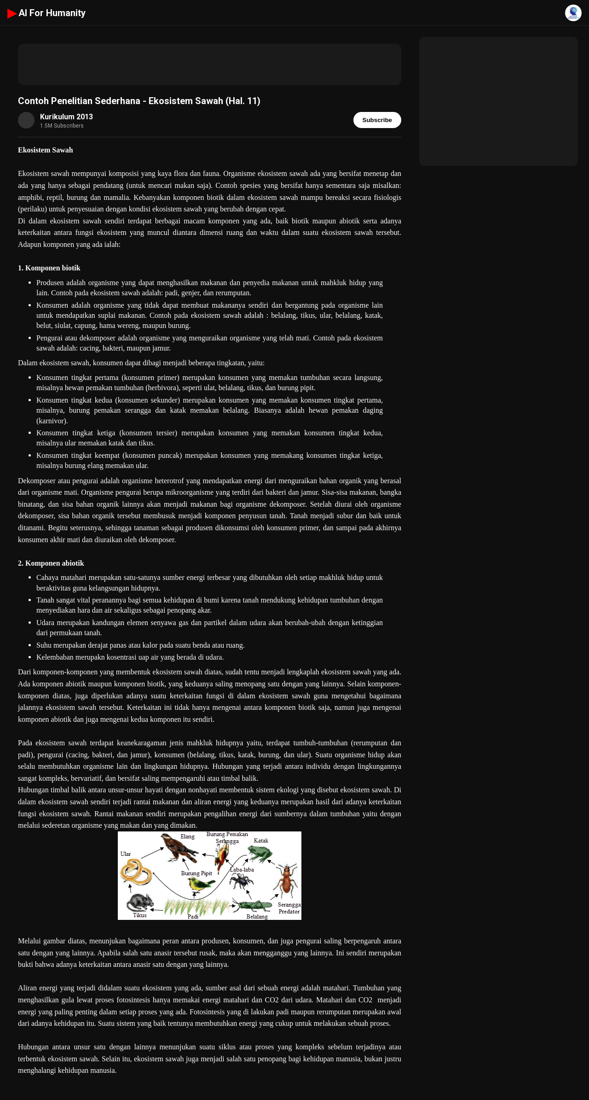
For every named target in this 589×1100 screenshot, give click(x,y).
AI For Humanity (46, 13)
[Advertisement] (209, 64)
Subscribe (377, 120)
